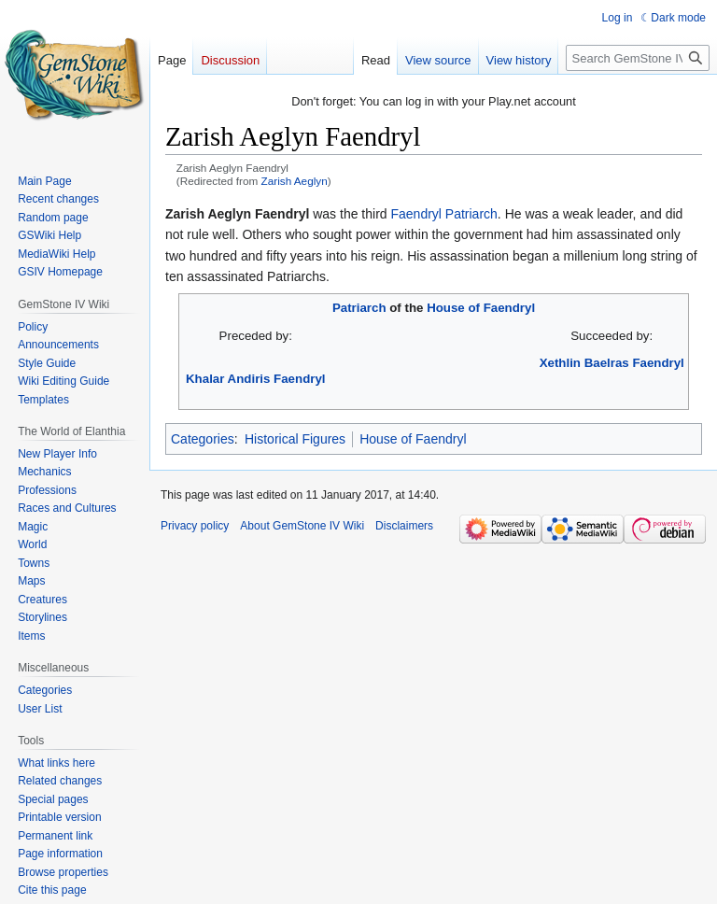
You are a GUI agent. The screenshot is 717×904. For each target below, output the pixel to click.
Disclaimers (404, 525)
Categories (202, 438)
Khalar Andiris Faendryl (256, 379)
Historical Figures (295, 438)
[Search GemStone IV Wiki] (638, 58)
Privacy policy (195, 525)
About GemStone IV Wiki (302, 525)
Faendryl (415, 213)
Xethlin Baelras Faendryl (612, 363)
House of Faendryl (481, 308)
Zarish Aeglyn (294, 181)
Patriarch (471, 213)
